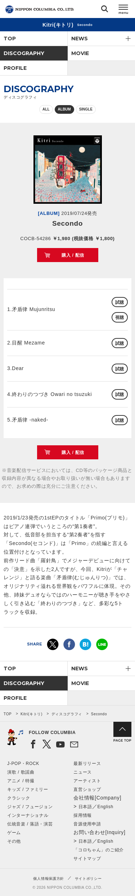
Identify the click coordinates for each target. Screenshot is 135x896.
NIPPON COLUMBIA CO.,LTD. (39, 9)
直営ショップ (87, 789)
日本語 (85, 806)
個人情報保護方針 (48, 879)
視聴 (119, 317)
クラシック (18, 798)
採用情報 (82, 815)
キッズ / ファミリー (27, 789)
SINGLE (86, 109)
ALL (45, 109)
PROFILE (15, 68)
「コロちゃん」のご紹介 (98, 849)
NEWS (79, 38)
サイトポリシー (88, 879)
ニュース (82, 772)
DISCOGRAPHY (24, 53)
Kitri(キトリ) (31, 714)
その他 (14, 841)
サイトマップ (87, 858)
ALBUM (64, 109)
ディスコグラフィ (66, 714)
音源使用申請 (87, 824)
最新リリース (87, 763)
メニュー (123, 10)
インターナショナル (27, 815)
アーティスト (87, 780)
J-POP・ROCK (23, 763)
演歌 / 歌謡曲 (21, 772)
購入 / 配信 (73, 255)
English (105, 806)
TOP (10, 38)
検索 (104, 10)
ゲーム (14, 832)
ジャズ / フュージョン (30, 806)
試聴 (119, 302)
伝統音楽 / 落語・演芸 (30, 824)
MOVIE (80, 53)
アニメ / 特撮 (21, 780)
